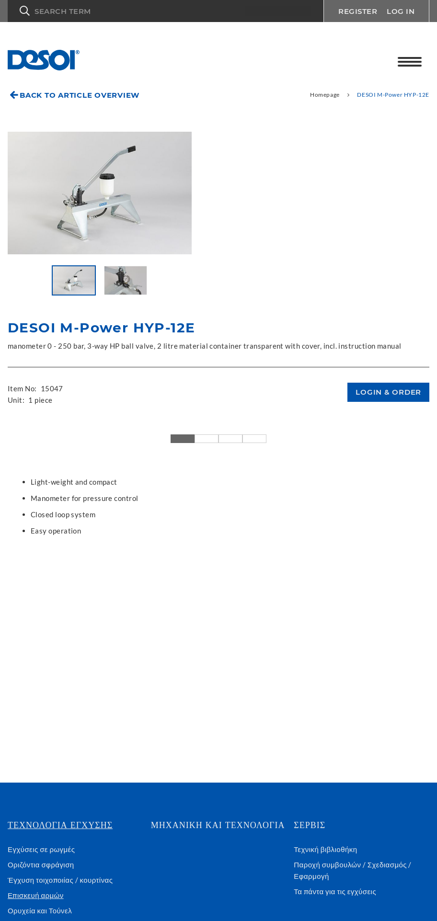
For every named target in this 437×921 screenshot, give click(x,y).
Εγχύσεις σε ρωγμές (41, 849)
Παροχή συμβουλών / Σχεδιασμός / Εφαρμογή (353, 870)
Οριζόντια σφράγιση (41, 864)
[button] (165, 11)
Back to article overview (79, 95)
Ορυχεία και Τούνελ (40, 910)
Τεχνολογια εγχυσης (60, 825)
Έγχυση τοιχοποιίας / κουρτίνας (60, 880)
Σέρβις (309, 825)
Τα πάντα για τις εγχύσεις (335, 891)
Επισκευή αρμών (36, 895)
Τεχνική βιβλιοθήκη (325, 849)
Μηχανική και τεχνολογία (218, 825)
